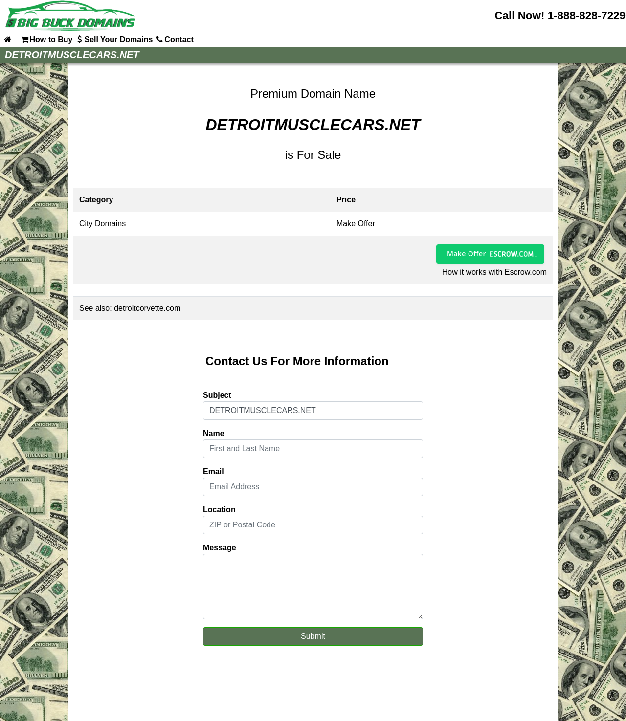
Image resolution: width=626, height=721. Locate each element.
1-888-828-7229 (587, 15)
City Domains (102, 223)
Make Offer (466, 253)
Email (213, 471)
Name (213, 433)
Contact (174, 39)
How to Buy (46, 39)
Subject (217, 395)
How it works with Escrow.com (494, 272)
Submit (313, 636)
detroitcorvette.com (147, 308)
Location (219, 509)
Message (219, 548)
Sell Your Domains (113, 39)
